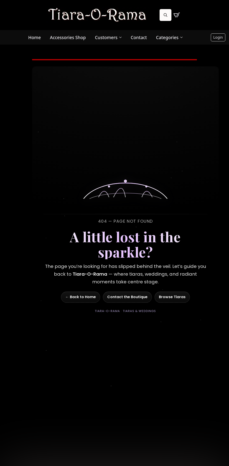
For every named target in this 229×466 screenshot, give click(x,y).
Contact (139, 37)
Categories (167, 37)
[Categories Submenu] (182, 37)
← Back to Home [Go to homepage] (80, 297)
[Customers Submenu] (121, 37)
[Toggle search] (165, 15)
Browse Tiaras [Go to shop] (172, 297)
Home (34, 37)
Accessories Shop (68, 37)
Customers (106, 37)
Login (218, 37)
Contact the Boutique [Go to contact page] (127, 297)
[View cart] (176, 15)
